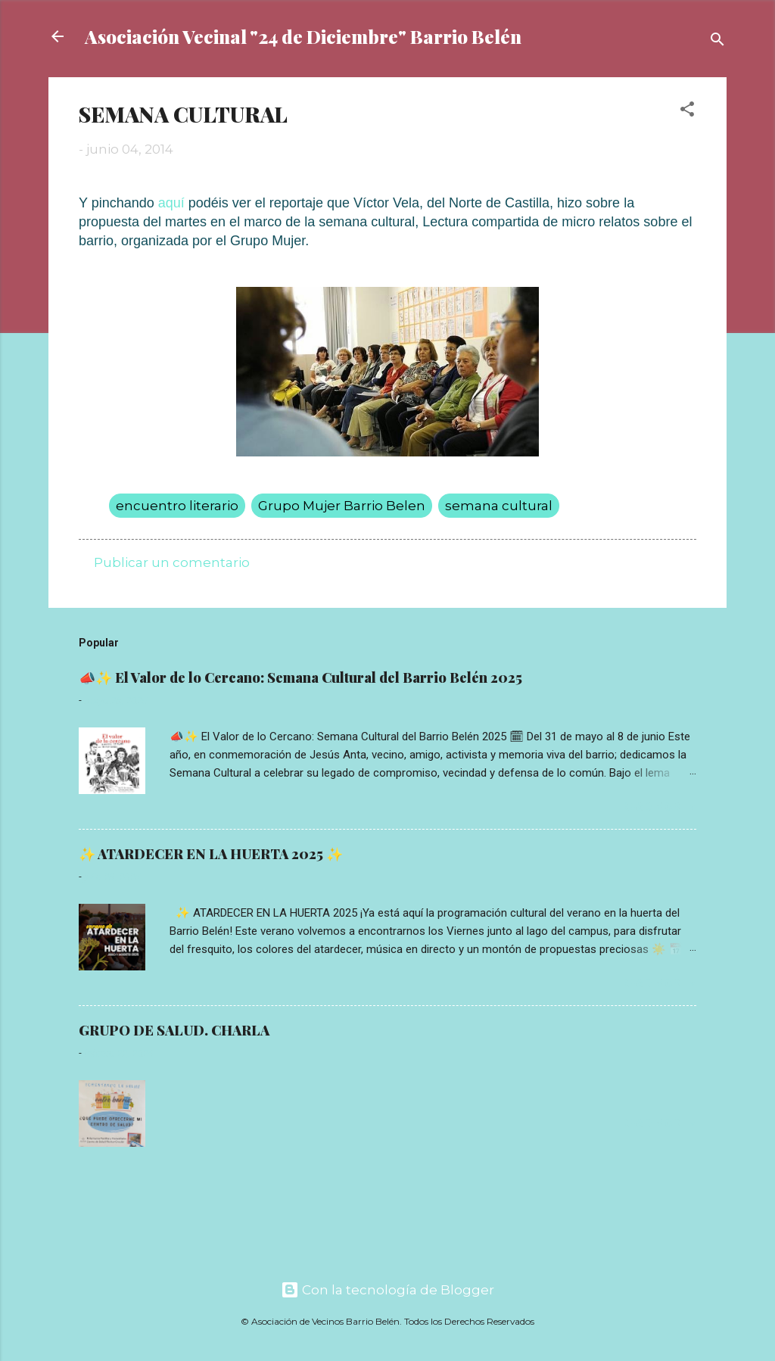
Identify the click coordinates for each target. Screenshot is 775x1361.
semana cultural (498, 505)
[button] (687, 111)
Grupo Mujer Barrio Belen (341, 505)
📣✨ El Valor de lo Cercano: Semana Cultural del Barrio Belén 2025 (300, 677)
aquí (171, 202)
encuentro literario (177, 505)
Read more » (658, 807)
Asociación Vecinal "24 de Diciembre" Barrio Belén (303, 36)
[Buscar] (717, 41)
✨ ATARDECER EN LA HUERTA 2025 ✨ (211, 854)
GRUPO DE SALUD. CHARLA (174, 1030)
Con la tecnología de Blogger (387, 1289)
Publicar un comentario (172, 562)
